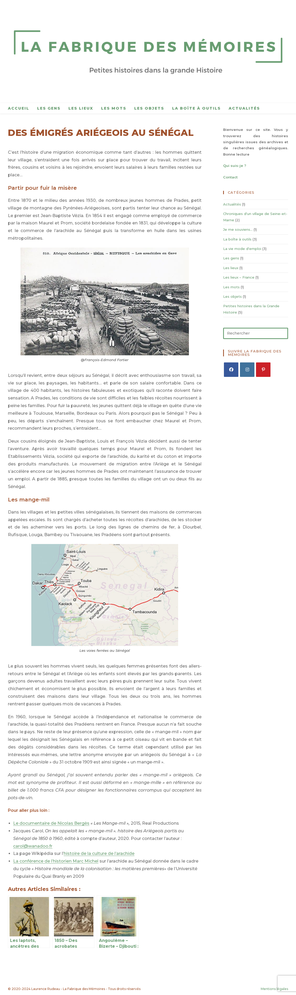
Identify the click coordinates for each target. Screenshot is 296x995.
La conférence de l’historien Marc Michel (55, 861)
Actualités (232, 204)
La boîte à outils (237, 239)
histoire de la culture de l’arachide (99, 853)
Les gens (231, 258)
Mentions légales (274, 989)
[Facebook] (231, 369)
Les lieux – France (238, 277)
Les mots (231, 287)
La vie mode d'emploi (242, 249)
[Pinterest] (263, 369)
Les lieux (230, 268)
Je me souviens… (238, 229)
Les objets (232, 296)
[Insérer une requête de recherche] (255, 333)
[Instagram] (247, 369)
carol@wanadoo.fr (32, 846)
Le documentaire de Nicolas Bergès (51, 823)
